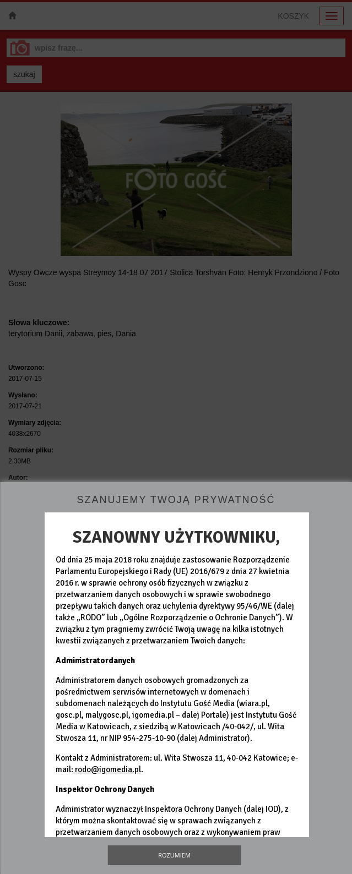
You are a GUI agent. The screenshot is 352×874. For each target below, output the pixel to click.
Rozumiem (174, 855)
